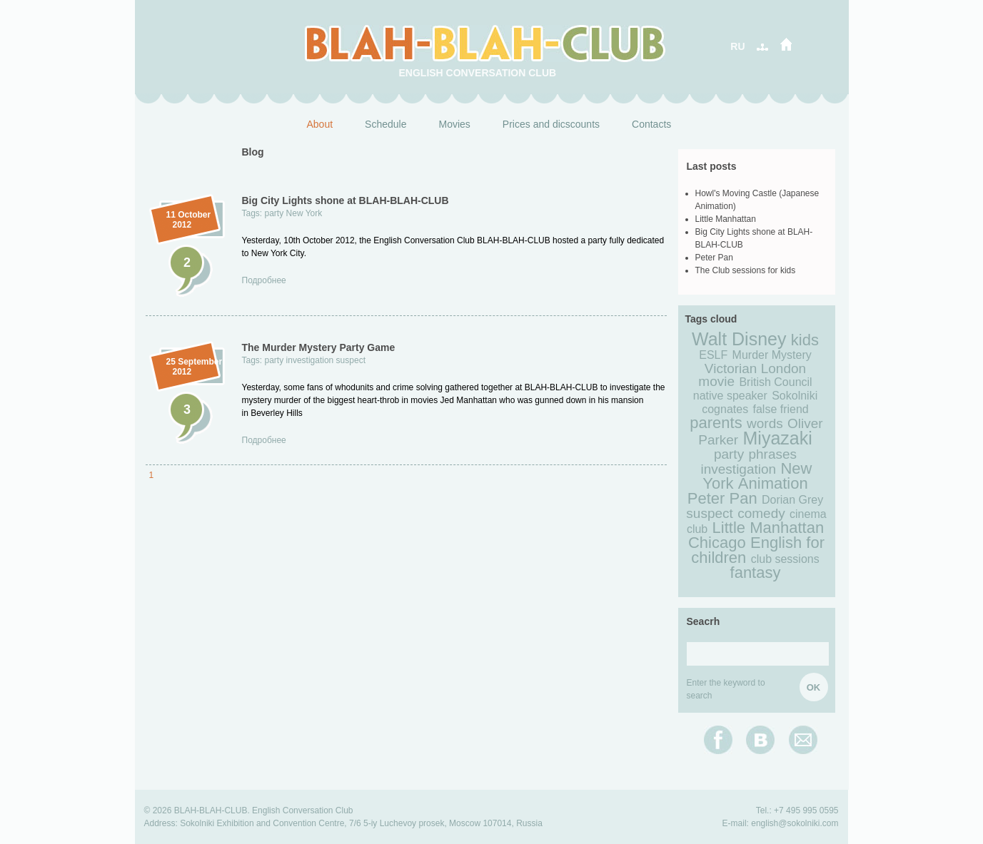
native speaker (730, 396)
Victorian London (755, 368)
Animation (773, 483)
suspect (351, 360)
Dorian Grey (792, 500)
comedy (761, 513)
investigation (310, 360)
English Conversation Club (478, 72)
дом (785, 44)
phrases (772, 454)
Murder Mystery (772, 355)
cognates (725, 409)
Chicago (717, 542)
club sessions (785, 559)
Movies (454, 124)
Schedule (385, 124)
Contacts (651, 124)
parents (716, 423)
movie (716, 381)
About (320, 124)
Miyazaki (777, 438)
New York (304, 213)
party (274, 213)
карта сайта (763, 44)
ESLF (713, 355)
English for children (758, 550)
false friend (781, 409)
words (765, 423)
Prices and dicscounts (551, 124)
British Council (775, 382)
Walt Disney (739, 339)
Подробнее (264, 280)
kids (805, 340)
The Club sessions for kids (745, 270)
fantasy (755, 572)
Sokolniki (794, 396)
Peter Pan (714, 258)
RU (737, 46)
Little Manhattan (725, 219)
